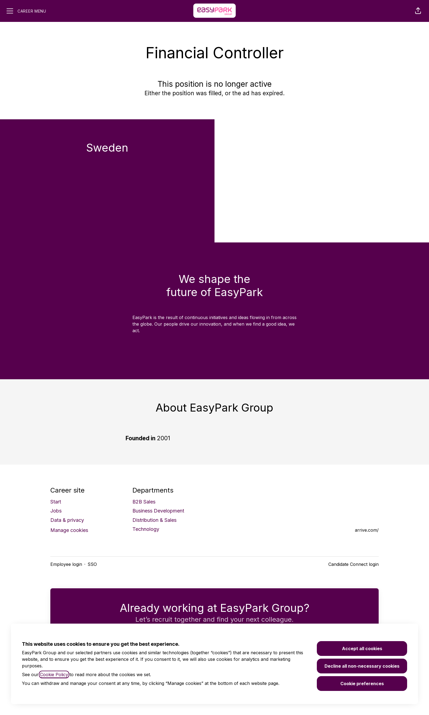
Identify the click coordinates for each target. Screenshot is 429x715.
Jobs (56, 511)
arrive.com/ (367, 530)
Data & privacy (67, 520)
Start (55, 502)
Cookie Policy (54, 674)
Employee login (66, 564)
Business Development (158, 511)
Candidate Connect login (353, 564)
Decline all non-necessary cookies (361, 666)
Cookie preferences (362, 683)
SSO (92, 564)
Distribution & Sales (154, 520)
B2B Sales (143, 502)
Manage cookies (69, 530)
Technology (145, 529)
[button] (418, 11)
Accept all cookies (362, 648)
